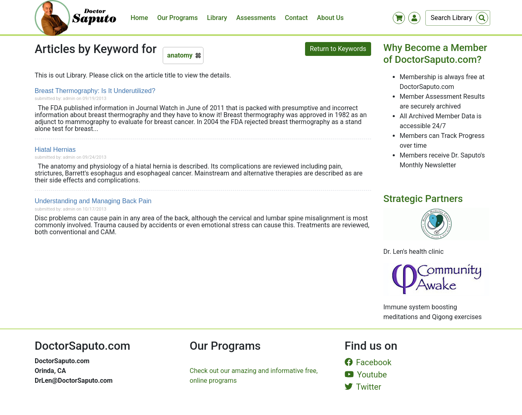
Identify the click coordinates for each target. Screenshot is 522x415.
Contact (296, 18)
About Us (330, 18)
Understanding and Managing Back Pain (93, 201)
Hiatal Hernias (55, 149)
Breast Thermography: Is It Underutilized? (95, 90)
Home (139, 18)
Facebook (368, 362)
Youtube (366, 374)
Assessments (256, 18)
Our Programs (177, 18)
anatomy (179, 55)
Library (217, 18)
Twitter (363, 387)
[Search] (457, 18)
